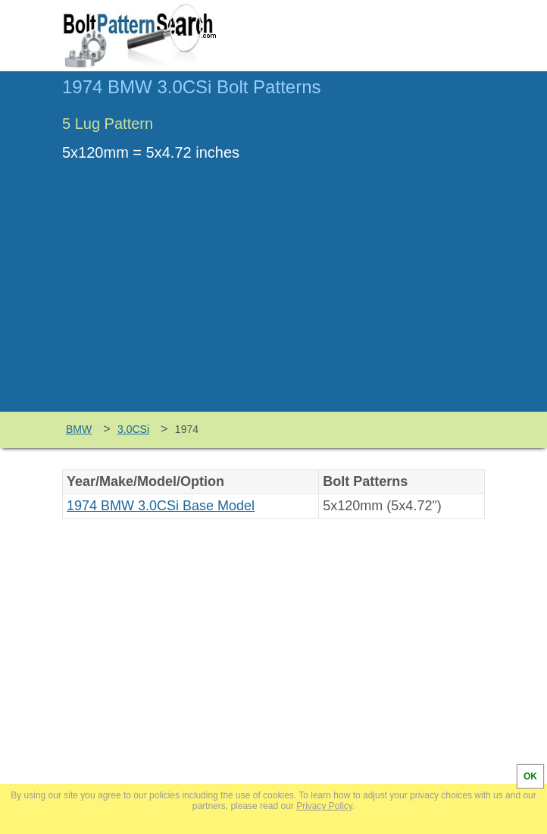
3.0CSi (133, 429)
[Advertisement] (273, 298)
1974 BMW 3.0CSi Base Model (161, 505)
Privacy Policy (324, 806)
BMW (79, 429)
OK (530, 776)
